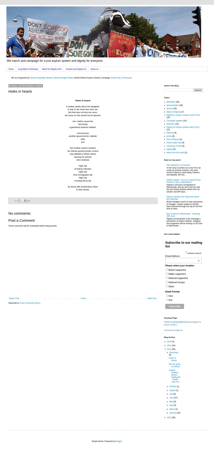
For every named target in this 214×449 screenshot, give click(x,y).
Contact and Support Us (76, 69)
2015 (169, 341)
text (170, 300)
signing (170, 149)
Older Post (152, 298)
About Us (94, 69)
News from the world (175, 152)
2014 (169, 345)
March (172, 409)
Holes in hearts (173, 359)
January (173, 413)
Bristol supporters (177, 270)
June (171, 398)
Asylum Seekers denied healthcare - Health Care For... (175, 376)
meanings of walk (174, 146)
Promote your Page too (173, 330)
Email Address (182, 256)
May (171, 401)
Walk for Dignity (173, 112)
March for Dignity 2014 (52, 69)
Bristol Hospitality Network (42, 78)
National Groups (176, 282)
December (173, 352)
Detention (171, 124)
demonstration (173, 105)
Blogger (118, 441)
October (173, 386)
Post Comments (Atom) (30, 303)
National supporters (178, 278)
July (171, 394)
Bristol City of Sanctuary (121, 78)
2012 (169, 417)
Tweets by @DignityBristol (175, 322)
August (172, 390)
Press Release (173, 139)
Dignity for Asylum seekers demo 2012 (183, 127)
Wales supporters (177, 274)
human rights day (174, 142)
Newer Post (14, 298)
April (171, 405)
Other (171, 286)
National (170, 133)
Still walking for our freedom (178, 165)
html (171, 296)
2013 (169, 349)
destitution (171, 102)
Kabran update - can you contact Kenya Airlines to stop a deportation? (183, 181)
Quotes (170, 108)
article (169, 136)
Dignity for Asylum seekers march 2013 (183, 115)
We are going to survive (174, 365)
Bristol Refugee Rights (63, 78)
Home (11, 69)
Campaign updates (175, 121)
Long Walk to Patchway (28, 69)
